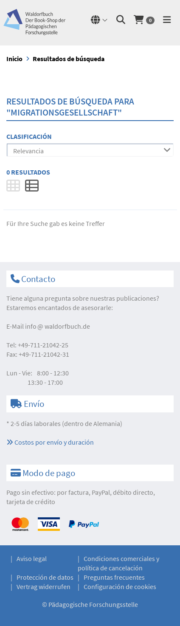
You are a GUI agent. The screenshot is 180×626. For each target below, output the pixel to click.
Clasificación (29, 136)
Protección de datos (45, 577)
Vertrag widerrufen (43, 586)
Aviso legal (32, 558)
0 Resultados (28, 172)
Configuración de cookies (120, 586)
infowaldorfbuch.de (57, 326)
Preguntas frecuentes (114, 577)
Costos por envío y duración (50, 442)
